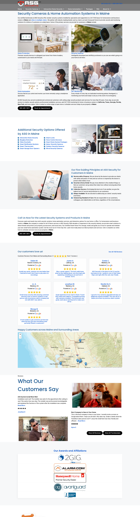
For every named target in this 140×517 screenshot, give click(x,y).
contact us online (91, 493)
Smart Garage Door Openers (29, 148)
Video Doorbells (25, 142)
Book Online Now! (76, 499)
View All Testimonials (112, 433)
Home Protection (23, 53)
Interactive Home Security (53, 9)
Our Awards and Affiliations (70, 450)
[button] (77, 360)
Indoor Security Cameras (54, 144)
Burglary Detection (26, 140)
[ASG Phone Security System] (43, 428)
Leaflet (94, 367)
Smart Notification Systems (29, 144)
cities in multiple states (39, 20)
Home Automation (74, 9)
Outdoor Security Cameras (55, 146)
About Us (106, 9)
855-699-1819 (117, 3)
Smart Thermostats (26, 146)
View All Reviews (95, 433)
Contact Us (106, 3)
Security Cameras (32, 9)
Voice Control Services (54, 140)
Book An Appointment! (42, 108)
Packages (89, 9)
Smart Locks (50, 138)
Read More (21, 405)
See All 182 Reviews (115, 252)
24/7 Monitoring (76, 91)
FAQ (98, 9)
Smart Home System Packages (56, 142)
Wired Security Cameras (54, 148)
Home (20, 9)
